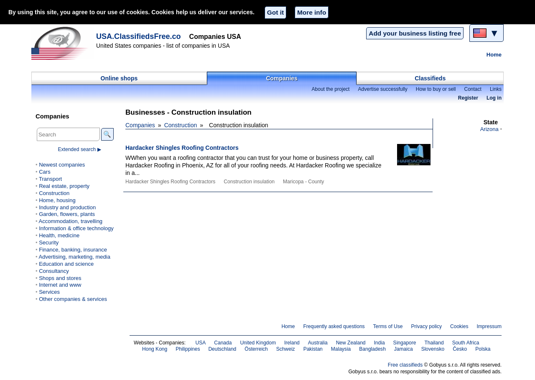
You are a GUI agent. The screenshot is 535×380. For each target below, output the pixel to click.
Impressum (489, 326)
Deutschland (222, 349)
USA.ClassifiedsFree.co (138, 36)
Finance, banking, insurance (73, 249)
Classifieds (430, 78)
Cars (44, 172)
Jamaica (403, 349)
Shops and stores (60, 278)
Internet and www (60, 285)
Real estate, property (64, 186)
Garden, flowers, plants (67, 214)
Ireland (292, 343)
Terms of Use (388, 326)
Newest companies (62, 165)
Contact (472, 89)
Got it (275, 12)
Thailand (433, 343)
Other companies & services (73, 299)
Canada (223, 343)
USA (201, 343)
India (379, 343)
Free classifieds (405, 365)
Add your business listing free (415, 33)
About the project (330, 89)
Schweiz (285, 349)
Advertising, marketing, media (74, 257)
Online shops (119, 78)
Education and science (66, 264)
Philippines (188, 349)
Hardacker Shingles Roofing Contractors (182, 147)
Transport (50, 179)
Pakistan (313, 349)
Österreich (256, 349)
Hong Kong (154, 349)
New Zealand (351, 343)
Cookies (459, 326)
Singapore (404, 343)
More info (311, 12)
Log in (494, 98)
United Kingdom (258, 343)
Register (468, 98)
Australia (318, 343)
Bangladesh (372, 349)
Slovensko (433, 349)
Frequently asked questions (333, 326)
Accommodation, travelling (70, 221)
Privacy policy (426, 326)
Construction (180, 125)
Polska (482, 349)
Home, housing (57, 200)
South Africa (465, 343)
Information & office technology (76, 228)
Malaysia (341, 349)
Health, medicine (59, 235)
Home (494, 54)
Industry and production (67, 207)
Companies (281, 78)
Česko (460, 349)
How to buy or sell (436, 89)
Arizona (489, 129)
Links (496, 89)
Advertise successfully (382, 89)
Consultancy (54, 271)
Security (49, 242)
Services (49, 292)
